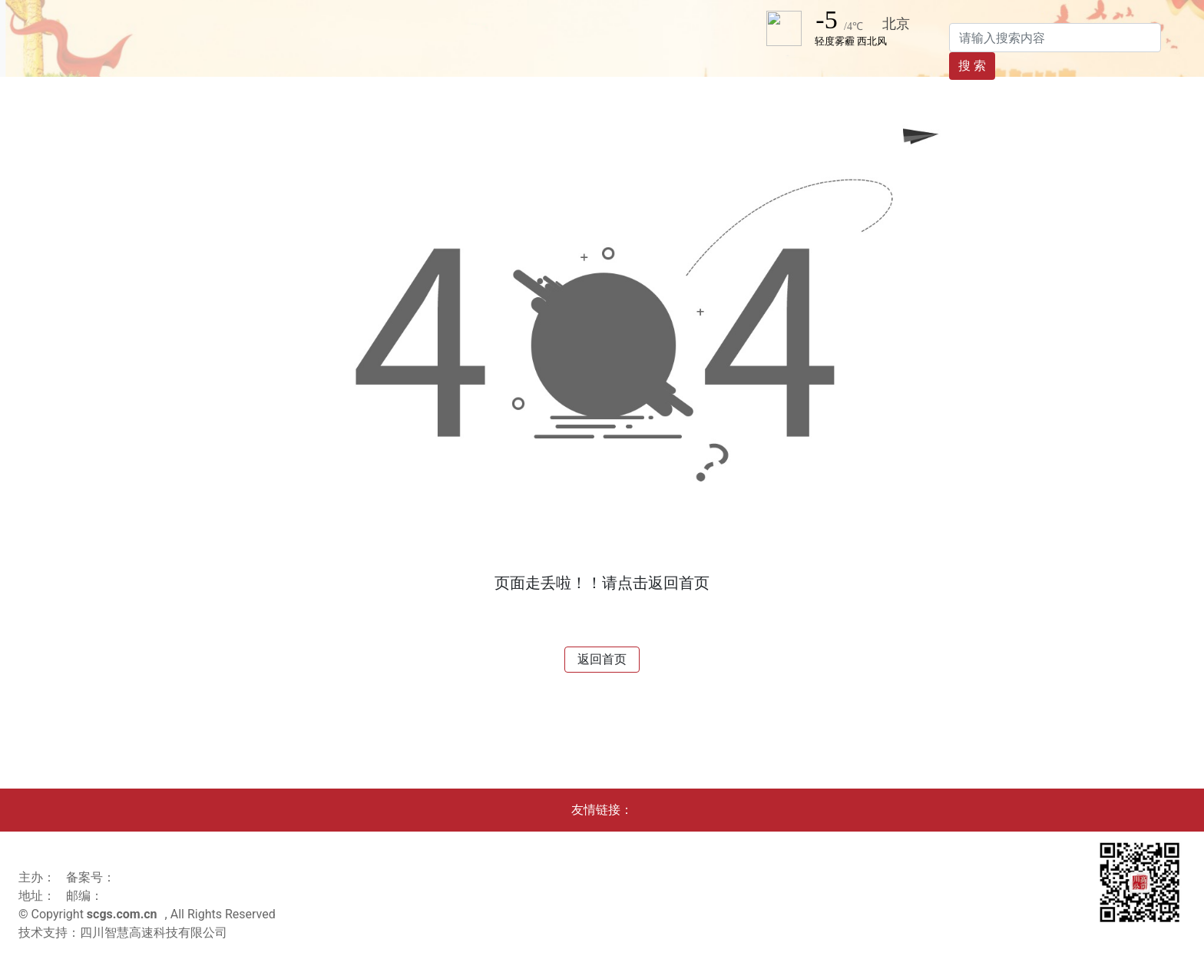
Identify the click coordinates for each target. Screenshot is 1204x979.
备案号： (90, 877)
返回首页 (602, 659)
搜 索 (972, 65)
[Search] (1055, 37)
